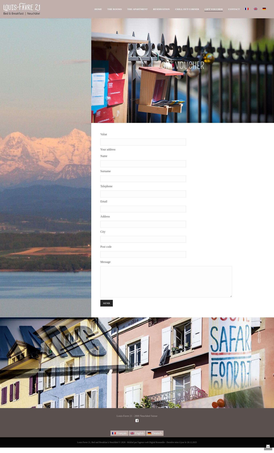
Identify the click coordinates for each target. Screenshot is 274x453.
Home (98, 9)
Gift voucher (213, 9)
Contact (234, 9)
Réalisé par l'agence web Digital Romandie (146, 447)
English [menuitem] (139, 438)
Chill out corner (187, 9)
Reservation (161, 9)
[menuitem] (119, 438)
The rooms (114, 9)
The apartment (137, 9)
